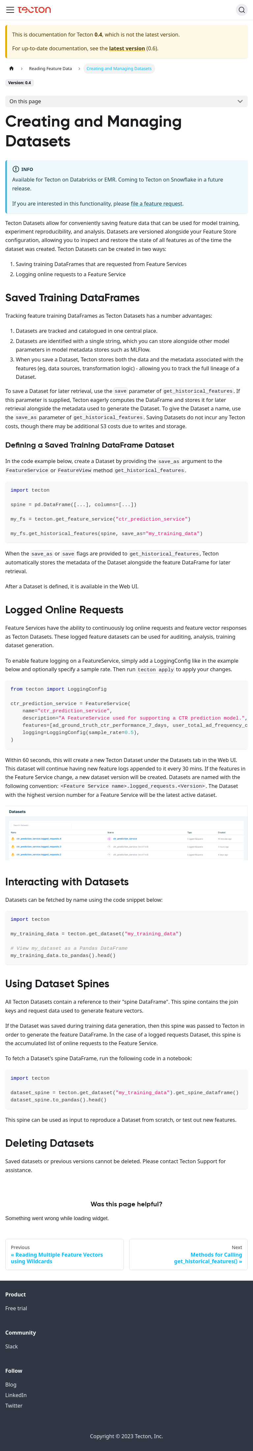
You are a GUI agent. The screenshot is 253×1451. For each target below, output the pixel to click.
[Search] (242, 10)
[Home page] (11, 68)
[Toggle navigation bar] (10, 10)
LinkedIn (16, 1395)
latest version (127, 48)
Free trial (16, 1308)
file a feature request (156, 203)
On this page (25, 101)
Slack (11, 1346)
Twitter (13, 1405)
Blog (10, 1384)
